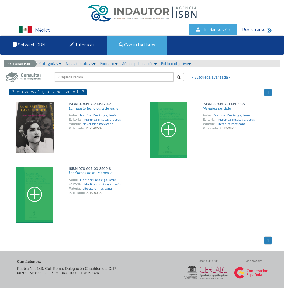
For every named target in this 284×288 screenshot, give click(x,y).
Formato (109, 64)
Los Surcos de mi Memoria (91, 173)
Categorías (50, 64)
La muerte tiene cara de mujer (94, 108)
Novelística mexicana (98, 124)
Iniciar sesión (217, 29)
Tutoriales (82, 45)
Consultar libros (137, 45)
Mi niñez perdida (217, 108)
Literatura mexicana (231, 124)
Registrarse (254, 29)
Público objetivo (176, 64)
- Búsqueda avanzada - (211, 77)
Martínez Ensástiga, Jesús (98, 115)
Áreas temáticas (80, 64)
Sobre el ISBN (28, 45)
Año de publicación (139, 64)
